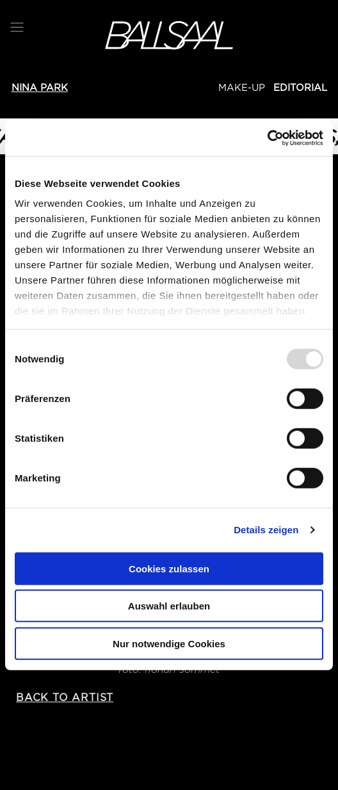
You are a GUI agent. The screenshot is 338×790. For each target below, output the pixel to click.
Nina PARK (40, 87)
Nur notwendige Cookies (169, 643)
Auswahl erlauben (169, 606)
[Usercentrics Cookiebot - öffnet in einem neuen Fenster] (267, 138)
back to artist (64, 697)
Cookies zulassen (169, 568)
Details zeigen (266, 529)
